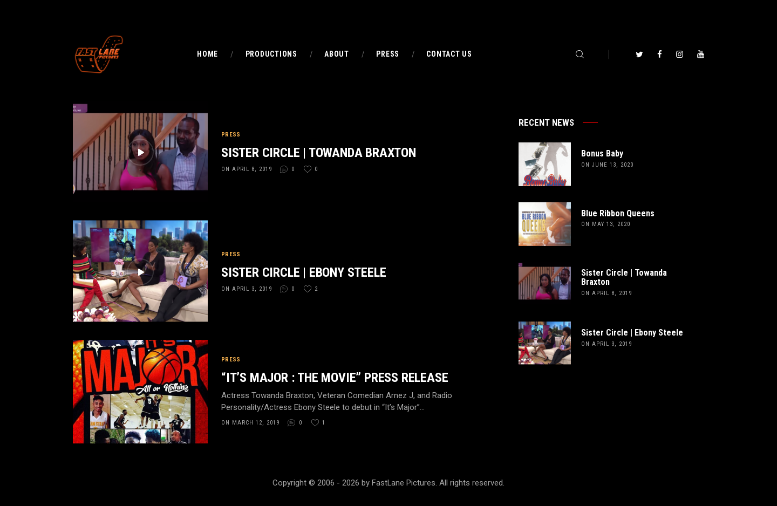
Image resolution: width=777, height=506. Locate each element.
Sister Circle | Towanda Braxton (318, 153)
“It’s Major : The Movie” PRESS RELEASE (334, 378)
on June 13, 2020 (607, 164)
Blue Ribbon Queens (618, 213)
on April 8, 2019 (246, 169)
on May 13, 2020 (605, 224)
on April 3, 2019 (246, 288)
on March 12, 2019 (250, 422)
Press (231, 134)
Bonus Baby (602, 154)
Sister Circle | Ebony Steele (303, 272)
